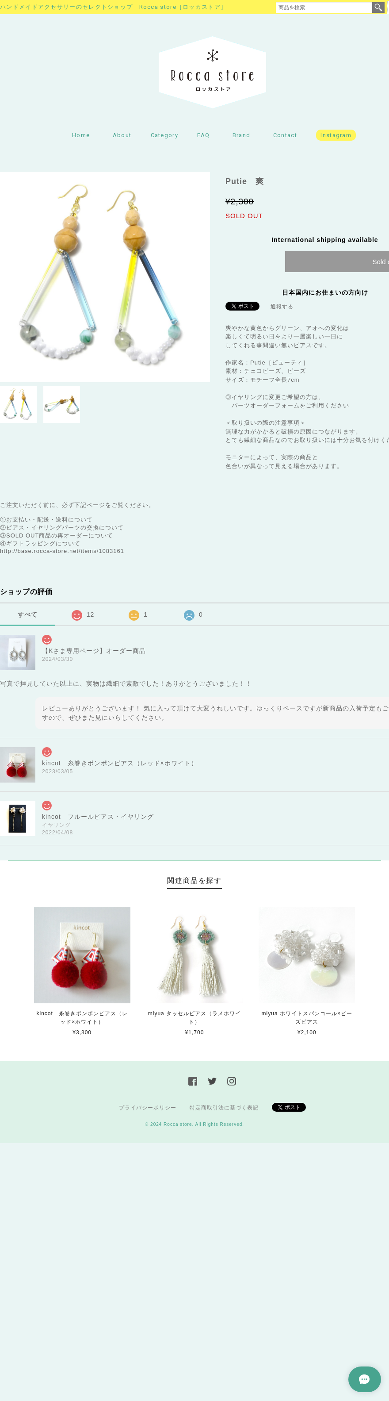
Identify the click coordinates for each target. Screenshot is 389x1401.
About (122, 135)
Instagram (335, 135)
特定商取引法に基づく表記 (224, 1108)
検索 (378, 7)
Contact (285, 135)
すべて (28, 614)
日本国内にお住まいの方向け (325, 292)
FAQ (203, 135)
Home (81, 135)
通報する (282, 306)
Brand (242, 135)
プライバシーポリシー (147, 1108)
